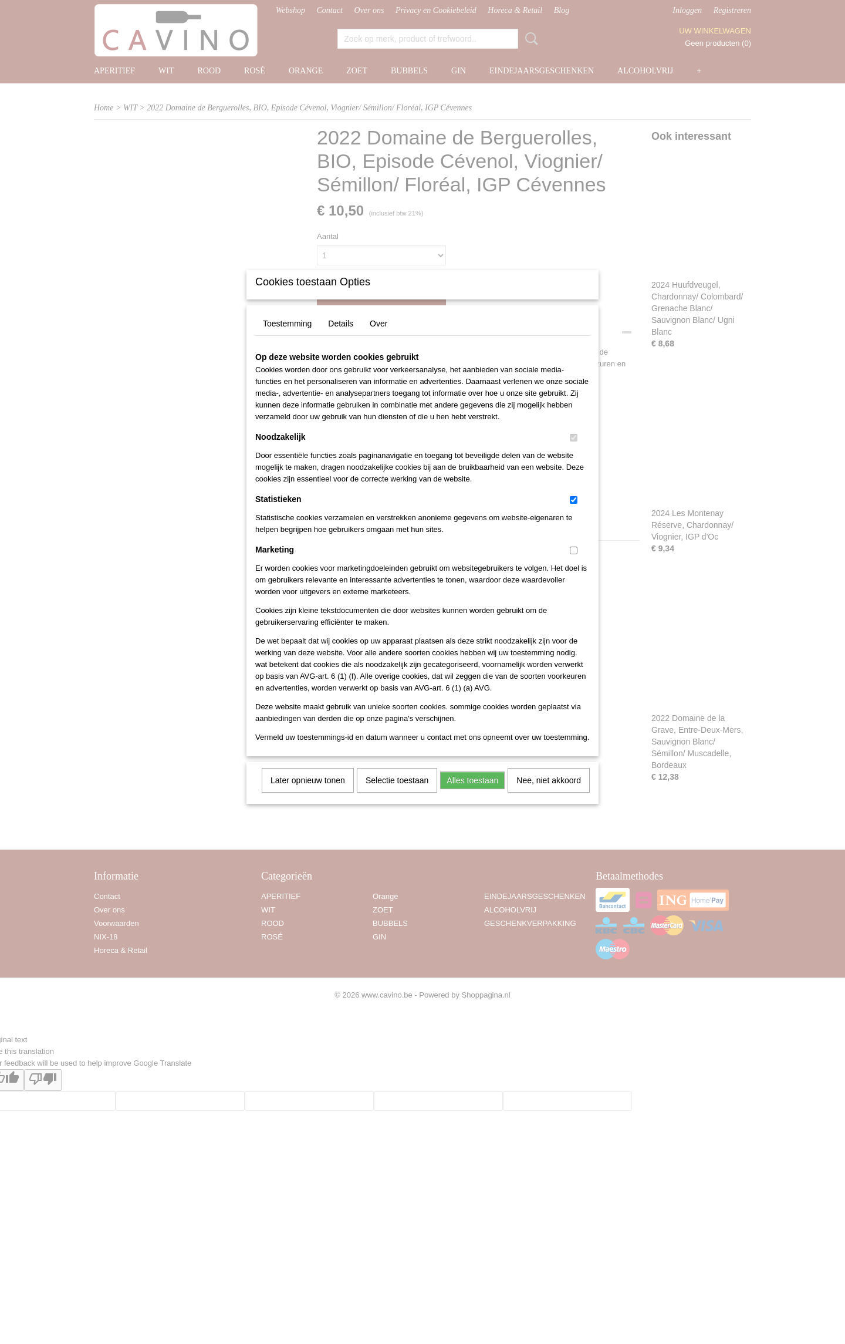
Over (378, 338)
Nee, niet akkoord (548, 795)
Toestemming (287, 338)
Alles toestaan (472, 795)
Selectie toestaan (397, 795)
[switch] (573, 453)
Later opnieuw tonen (308, 795)
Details (340, 338)
